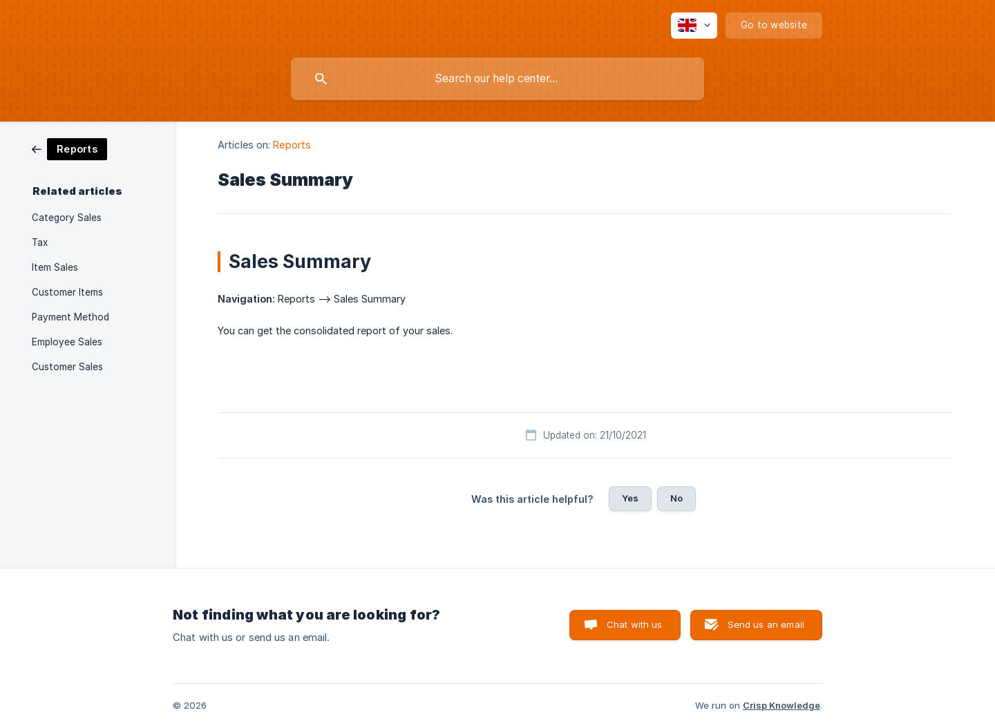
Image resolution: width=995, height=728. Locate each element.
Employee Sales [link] (67, 341)
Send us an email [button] (766, 624)
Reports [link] (292, 145)
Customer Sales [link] (67, 366)
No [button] (676, 498)
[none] (694, 25)
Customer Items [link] (67, 292)
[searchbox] (497, 78)
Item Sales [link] (55, 267)
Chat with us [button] (635, 624)
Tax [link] (40, 242)
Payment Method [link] (70, 317)
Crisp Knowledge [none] (781, 705)
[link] (69, 148)
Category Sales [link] (67, 217)
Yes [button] (630, 498)
